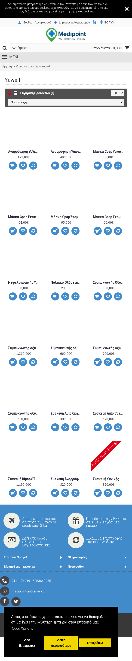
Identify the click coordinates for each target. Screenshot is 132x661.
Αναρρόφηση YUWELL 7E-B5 (24, 151)
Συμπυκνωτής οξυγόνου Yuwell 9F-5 (109, 348)
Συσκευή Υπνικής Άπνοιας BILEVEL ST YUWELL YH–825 (109, 479)
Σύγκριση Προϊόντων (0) (37, 93)
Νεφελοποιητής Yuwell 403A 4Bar (24, 282)
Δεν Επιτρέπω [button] (27, 642)
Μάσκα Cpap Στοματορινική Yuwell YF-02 (109, 217)
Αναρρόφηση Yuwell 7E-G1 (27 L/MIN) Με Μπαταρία (67, 151)
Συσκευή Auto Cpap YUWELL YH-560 (109, 413)
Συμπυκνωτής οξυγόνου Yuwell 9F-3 (67, 348)
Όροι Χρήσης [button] (23, 628)
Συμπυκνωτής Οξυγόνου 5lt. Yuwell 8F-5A (109, 282)
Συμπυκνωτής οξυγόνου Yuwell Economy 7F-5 (24, 413)
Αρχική (7, 66)
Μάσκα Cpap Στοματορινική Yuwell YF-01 (67, 217)
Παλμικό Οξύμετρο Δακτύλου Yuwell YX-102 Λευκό (67, 282)
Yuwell (46, 66)
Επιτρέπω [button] (95, 643)
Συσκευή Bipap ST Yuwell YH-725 (24, 479)
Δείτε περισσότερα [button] (61, 642)
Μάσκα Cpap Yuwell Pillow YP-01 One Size (109, 151)
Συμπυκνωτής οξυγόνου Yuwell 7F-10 (24, 348)
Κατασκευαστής (27, 66)
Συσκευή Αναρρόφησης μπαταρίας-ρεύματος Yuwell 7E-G (67, 479)
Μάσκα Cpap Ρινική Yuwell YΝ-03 (24, 217)
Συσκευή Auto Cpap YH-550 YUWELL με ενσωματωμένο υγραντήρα (67, 413)
